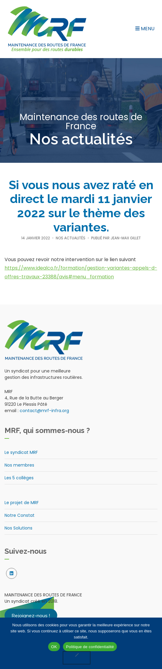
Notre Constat (20, 515)
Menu (144, 28)
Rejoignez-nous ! (31, 615)
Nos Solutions (18, 528)
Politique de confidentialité (90, 646)
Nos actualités (70, 238)
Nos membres (19, 465)
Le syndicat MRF (21, 452)
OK (54, 646)
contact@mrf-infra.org (44, 411)
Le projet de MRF (22, 503)
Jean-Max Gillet (126, 238)
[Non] (77, 657)
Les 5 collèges (19, 478)
